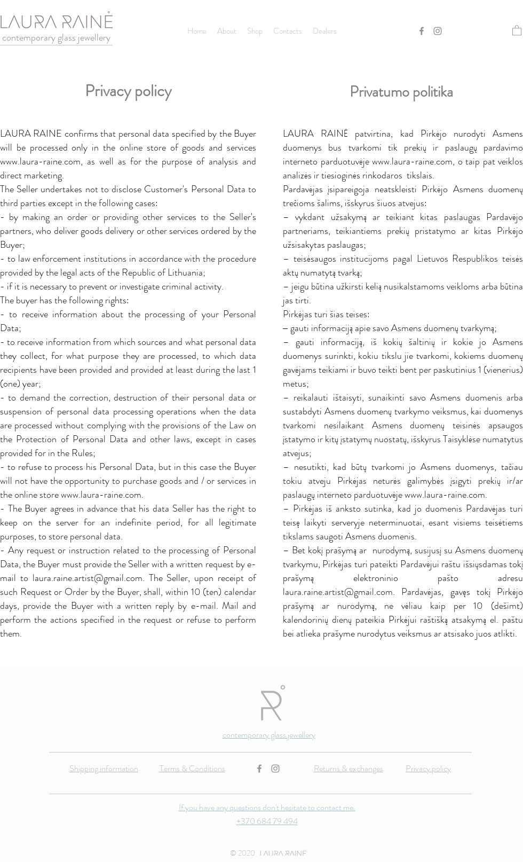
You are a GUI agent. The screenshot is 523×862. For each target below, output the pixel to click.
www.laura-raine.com (40, 161)
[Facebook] (421, 31)
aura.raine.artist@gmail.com (339, 592)
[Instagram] (437, 31)
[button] (516, 30)
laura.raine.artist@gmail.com (87, 578)
